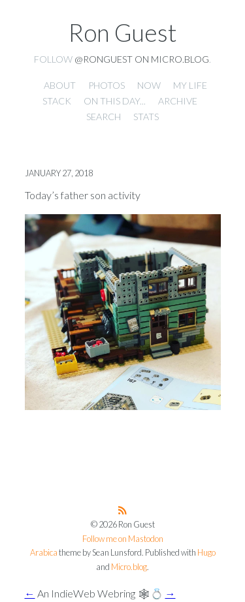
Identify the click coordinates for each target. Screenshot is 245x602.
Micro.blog (129, 567)
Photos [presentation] (106, 85)
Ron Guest (123, 32)
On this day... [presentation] (115, 100)
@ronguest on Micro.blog (141, 59)
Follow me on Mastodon (122, 539)
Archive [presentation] (177, 100)
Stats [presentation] (146, 116)
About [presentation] (60, 85)
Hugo (206, 553)
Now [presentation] (149, 85)
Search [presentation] (103, 116)
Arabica (43, 553)
